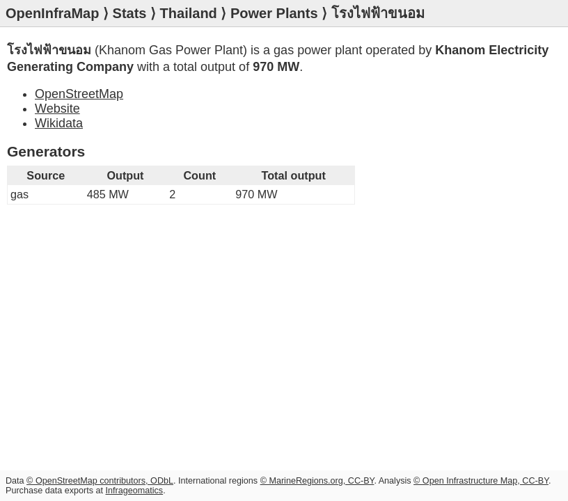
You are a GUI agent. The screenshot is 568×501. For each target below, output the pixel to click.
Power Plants (274, 13)
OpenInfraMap (52, 13)
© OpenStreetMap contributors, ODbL (99, 481)
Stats (130, 13)
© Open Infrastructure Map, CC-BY (481, 481)
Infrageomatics (135, 490)
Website (57, 109)
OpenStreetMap (79, 94)
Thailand (188, 13)
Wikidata (59, 123)
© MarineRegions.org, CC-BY (317, 481)
